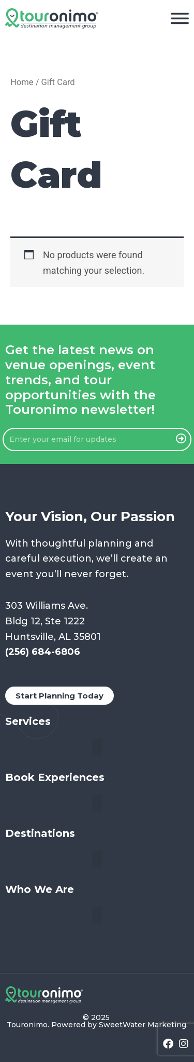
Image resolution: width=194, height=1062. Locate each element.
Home (22, 82)
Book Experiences (55, 777)
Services (28, 721)
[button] (97, 747)
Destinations (40, 833)
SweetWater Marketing (142, 1024)
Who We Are (39, 889)
